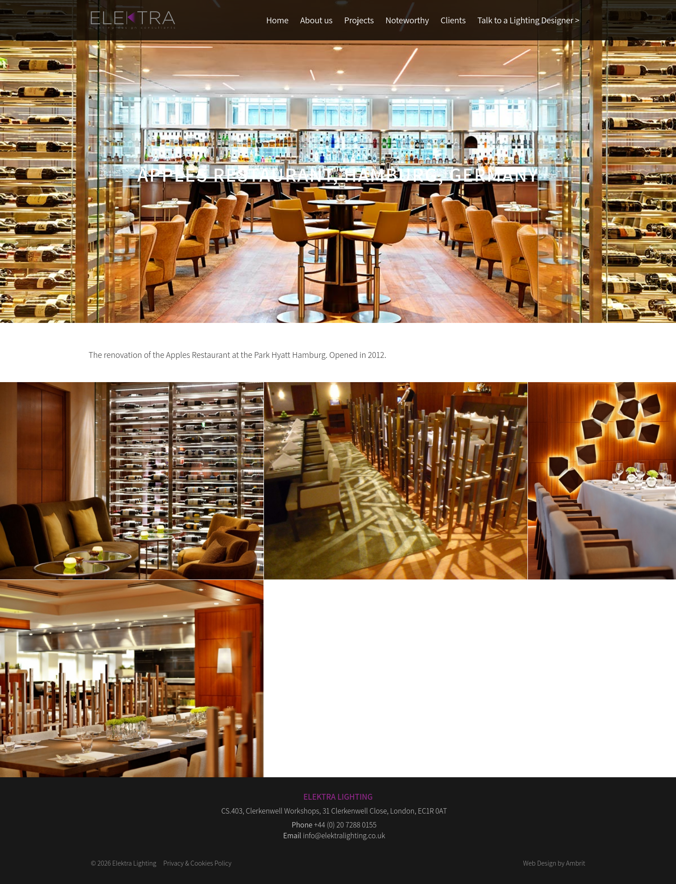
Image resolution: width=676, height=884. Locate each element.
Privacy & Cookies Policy (197, 862)
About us (316, 20)
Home (277, 20)
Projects (359, 20)
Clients (453, 20)
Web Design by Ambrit (554, 862)
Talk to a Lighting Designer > (528, 20)
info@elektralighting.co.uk (344, 835)
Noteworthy (407, 20)
